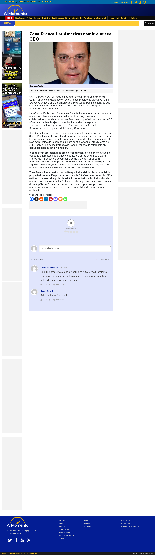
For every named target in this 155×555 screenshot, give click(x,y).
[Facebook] (32, 199)
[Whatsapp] (65, 199)
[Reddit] (41, 199)
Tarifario (124, 18)
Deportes (37, 18)
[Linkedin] (46, 199)
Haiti (117, 18)
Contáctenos (133, 18)
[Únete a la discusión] (75, 248)
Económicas (46, 18)
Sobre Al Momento (131, 526)
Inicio (9, 18)
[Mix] (60, 199)
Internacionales (77, 18)
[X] (36, 199)
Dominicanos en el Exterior (61, 18)
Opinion (111, 18)
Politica (29, 18)
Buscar (151, 23)
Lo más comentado (100, 18)
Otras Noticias (20, 18)
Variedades (88, 18)
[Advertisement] (12, 167)
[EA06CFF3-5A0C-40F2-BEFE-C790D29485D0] (12, 55)
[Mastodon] (55, 199)
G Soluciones (149, 553)
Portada (61, 521)
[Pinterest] (51, 199)
